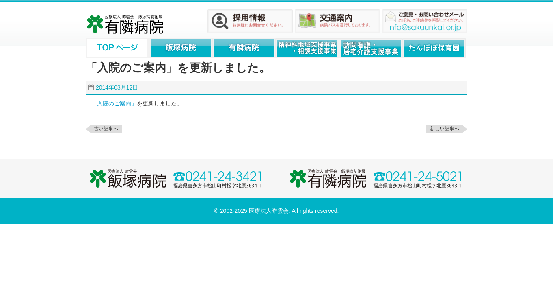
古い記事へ (106, 128)
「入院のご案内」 (114, 103)
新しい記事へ (444, 128)
